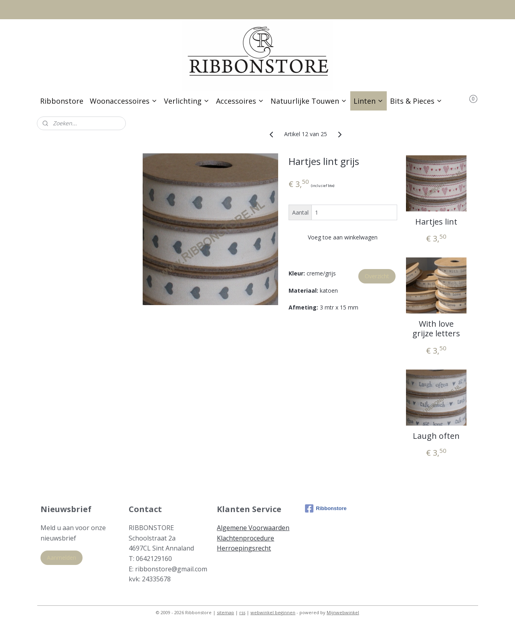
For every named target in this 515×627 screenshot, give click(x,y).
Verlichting (187, 101)
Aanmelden (61, 557)
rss (242, 612)
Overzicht (377, 276)
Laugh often (436, 435)
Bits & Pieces (416, 101)
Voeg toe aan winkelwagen (343, 237)
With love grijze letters (436, 328)
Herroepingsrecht (244, 548)
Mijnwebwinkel (343, 612)
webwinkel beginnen (272, 612)
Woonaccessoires (124, 101)
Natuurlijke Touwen (309, 101)
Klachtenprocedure (245, 538)
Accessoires (240, 101)
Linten (368, 101)
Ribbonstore (61, 101)
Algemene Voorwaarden (253, 527)
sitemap (225, 612)
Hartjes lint (436, 221)
